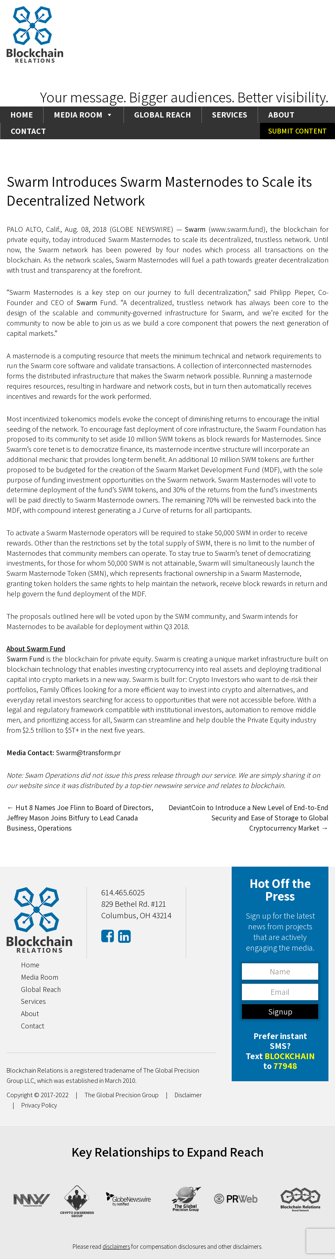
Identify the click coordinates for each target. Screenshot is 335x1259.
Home (21, 114)
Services (229, 114)
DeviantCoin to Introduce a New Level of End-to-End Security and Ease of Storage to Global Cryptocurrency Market (253, 818)
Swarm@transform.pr (89, 752)
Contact (28, 131)
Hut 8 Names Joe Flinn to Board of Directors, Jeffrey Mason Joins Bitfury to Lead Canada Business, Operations (81, 818)
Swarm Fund (26, 658)
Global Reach (162, 114)
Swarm (195, 229)
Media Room (83, 114)
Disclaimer (189, 1094)
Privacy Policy (39, 1105)
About (281, 114)
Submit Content (297, 131)
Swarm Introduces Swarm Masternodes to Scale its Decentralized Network (162, 191)
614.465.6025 (123, 892)
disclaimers (116, 1246)
